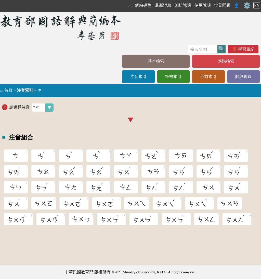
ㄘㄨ (208, 187)
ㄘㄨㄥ (206, 219)
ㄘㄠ (43, 171)
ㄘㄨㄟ (136, 203)
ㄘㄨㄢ (229, 203)
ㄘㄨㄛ (43, 203)
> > (21, 90)
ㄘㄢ (153, 171)
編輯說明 (183, 5)
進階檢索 (226, 61)
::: (130, 5)
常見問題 (222, 5)
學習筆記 (246, 49)
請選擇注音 (31, 107)
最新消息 (163, 5)
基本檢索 (156, 61)
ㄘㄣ (16, 187)
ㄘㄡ (125, 170)
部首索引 (208, 76)
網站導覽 (143, 5)
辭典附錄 (243, 76)
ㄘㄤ (71, 187)
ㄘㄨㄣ (81, 219)
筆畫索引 (173, 76)
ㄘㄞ (181, 156)
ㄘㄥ (126, 187)
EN (256, 5)
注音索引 (138, 76)
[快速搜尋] (202, 49)
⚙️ (247, 5)
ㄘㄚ (126, 156)
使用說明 (202, 5)
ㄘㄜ (152, 154)
